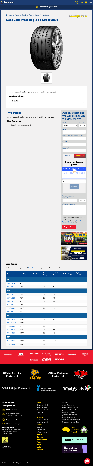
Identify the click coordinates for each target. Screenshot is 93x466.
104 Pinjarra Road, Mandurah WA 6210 (14, 415)
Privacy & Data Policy (13, 463)
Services (40, 425)
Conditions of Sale (25, 463)
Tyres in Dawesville (68, 405)
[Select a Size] (46, 101)
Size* (64, 123)
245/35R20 (11, 295)
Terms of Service (67, 222)
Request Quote (69, 227)
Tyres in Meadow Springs (70, 407)
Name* (64, 129)
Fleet (39, 442)
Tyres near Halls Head (69, 410)
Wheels (40, 417)
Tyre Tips (40, 415)
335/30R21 (11, 333)
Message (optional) (68, 204)
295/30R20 (11, 312)
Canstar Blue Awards (68, 417)
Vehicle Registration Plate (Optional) (68, 197)
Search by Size (42, 407)
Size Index (65, 403)
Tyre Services (41, 430)
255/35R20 (11, 301)
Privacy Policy (77, 220)
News (39, 445)
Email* (64, 142)
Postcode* (65, 148)
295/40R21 (11, 326)
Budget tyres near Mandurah (71, 420)
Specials (40, 434)
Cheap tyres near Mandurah (70, 422)
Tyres (39, 403)
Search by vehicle (34, 268)
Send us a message (13, 423)
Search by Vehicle (42, 405)
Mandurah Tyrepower (46, 7)
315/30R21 (11, 330)
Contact (40, 437)
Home (9, 15)
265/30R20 (11, 305)
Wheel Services (42, 432)
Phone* (72, 136)
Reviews (40, 450)
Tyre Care (40, 412)
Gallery (40, 447)
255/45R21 (11, 319)
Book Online (42, 440)
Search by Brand (42, 410)
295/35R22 (11, 344)
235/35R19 (11, 283)
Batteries (39, 427)
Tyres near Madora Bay (69, 415)
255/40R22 (11, 341)
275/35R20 (11, 308)
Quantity (81, 123)
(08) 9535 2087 (12, 419)
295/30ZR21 (11, 323)
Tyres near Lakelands (68, 412)
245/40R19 (11, 287)
